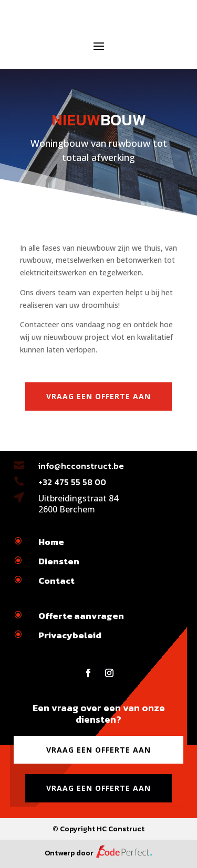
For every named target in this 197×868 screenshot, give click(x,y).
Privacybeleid (69, 635)
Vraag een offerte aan (98, 396)
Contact (56, 580)
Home (51, 542)
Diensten (58, 561)
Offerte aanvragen (81, 616)
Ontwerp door (99, 853)
